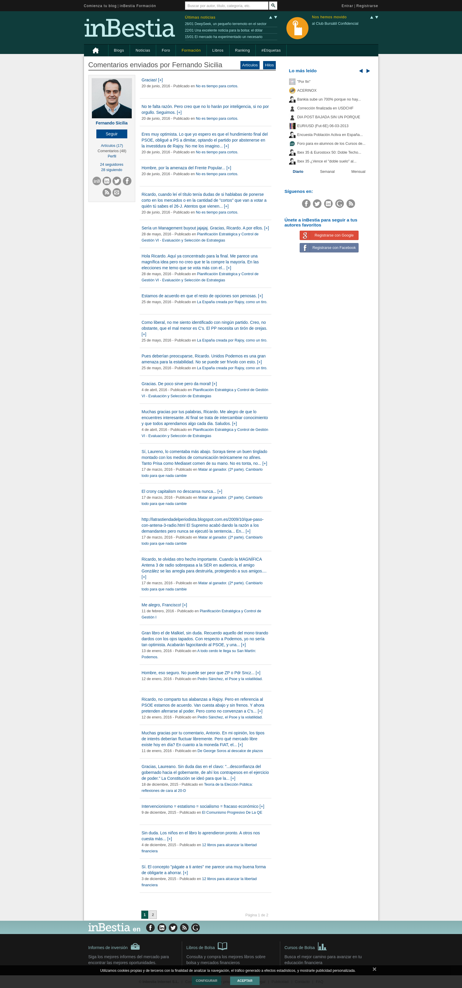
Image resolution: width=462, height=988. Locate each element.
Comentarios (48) (112, 151)
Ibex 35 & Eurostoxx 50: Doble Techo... (329, 152)
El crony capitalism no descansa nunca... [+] (182, 491)
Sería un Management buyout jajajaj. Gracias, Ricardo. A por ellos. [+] (205, 228)
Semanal (327, 172)
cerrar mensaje (374, 970)
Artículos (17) (112, 146)
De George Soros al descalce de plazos (230, 751)
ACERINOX (307, 90)
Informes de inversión (114, 946)
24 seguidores (111, 165)
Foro (166, 50)
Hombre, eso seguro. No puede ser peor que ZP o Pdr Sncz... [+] (201, 672)
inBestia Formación (138, 6)
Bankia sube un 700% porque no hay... (329, 99)
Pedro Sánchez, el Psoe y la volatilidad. (230, 679)
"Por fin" (304, 82)
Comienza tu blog (100, 6)
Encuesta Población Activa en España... (330, 135)
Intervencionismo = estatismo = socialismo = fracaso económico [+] (203, 806)
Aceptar (244, 980)
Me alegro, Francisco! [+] (164, 605)
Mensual (359, 172)
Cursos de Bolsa (306, 945)
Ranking (242, 50)
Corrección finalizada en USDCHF (325, 108)
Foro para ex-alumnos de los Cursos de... (331, 144)
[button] (112, 133)
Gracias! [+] (152, 80)
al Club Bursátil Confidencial (335, 24)
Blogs (119, 50)
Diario (298, 172)
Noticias (143, 50)
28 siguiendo (111, 170)
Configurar (206, 980)
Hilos (269, 65)
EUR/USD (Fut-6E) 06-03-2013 (323, 126)
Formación (191, 50)
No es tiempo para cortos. (217, 86)
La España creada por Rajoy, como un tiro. (232, 302)
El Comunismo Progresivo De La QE (232, 812)
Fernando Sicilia (112, 123)
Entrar (348, 6)
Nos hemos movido (329, 17)
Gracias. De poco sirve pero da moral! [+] (179, 383)
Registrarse (367, 6)
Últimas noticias (200, 17)
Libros (218, 50)
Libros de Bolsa (207, 945)
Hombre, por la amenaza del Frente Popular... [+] (186, 167)
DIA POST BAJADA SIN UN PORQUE (328, 117)
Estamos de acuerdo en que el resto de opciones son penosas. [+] (202, 295)
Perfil (112, 156)
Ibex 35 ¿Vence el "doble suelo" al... (327, 161)
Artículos (250, 65)
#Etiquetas (271, 50)
